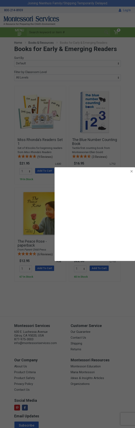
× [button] (131, 171)
